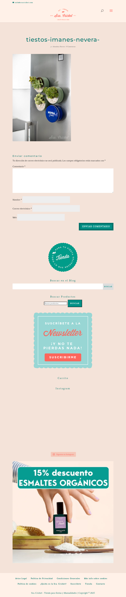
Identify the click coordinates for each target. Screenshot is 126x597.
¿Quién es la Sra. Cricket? (53, 584)
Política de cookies (27, 584)
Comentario (19, 166)
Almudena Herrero (59, 47)
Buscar (75, 303)
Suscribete (76, 584)
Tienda (88, 584)
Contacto (100, 584)
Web (15, 217)
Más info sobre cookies (95, 579)
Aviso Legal (21, 579)
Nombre (17, 199)
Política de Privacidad (42, 579)
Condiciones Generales (68, 579)
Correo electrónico (22, 208)
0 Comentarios (70, 47)
